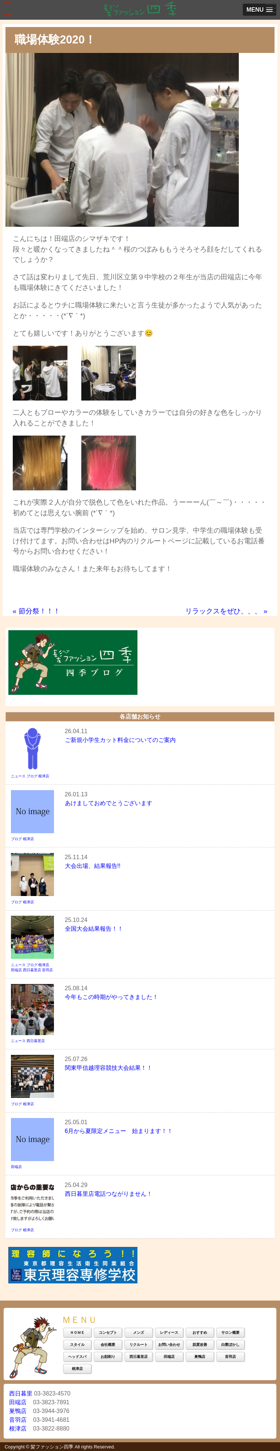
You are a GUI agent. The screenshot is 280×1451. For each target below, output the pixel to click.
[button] (259, 10)
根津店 (43, 776)
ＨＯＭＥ (77, 1333)
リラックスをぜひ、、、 (226, 611)
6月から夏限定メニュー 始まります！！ (119, 1131)
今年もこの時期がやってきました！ (111, 997)
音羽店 (47, 970)
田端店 (16, 970)
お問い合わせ (169, 1345)
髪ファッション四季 (52, 1447)
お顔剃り (108, 1357)
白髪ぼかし (230, 1345)
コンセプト (108, 1333)
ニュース (18, 776)
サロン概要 (230, 1333)
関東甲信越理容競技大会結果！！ (108, 1068)
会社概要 (108, 1345)
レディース (169, 1333)
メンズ (138, 1333)
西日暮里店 (32, 970)
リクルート (138, 1345)
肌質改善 (199, 1345)
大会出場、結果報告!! (93, 866)
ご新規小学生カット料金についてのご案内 (120, 740)
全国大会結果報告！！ (94, 929)
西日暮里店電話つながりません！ (108, 1194)
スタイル (77, 1345)
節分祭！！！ (36, 611)
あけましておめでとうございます (108, 803)
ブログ (32, 776)
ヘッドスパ (77, 1357)
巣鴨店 (199, 1357)
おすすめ (199, 1333)
